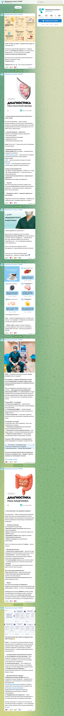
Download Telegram (50, 21)
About (43, 24)
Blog (47, 24)
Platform (56, 24)
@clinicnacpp (48, 11)
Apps (51, 24)
